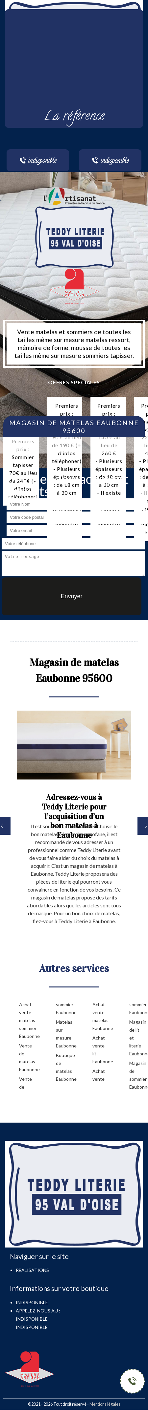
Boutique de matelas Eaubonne (64, 1067)
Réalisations (32, 1270)
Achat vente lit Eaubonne (100, 1049)
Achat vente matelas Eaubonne (100, 1016)
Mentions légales (104, 1404)
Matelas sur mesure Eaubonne (64, 1033)
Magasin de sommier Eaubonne (137, 1075)
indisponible (32, 1319)
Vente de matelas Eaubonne (27, 1057)
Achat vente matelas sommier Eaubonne (27, 1020)
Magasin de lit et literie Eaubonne (137, 1037)
